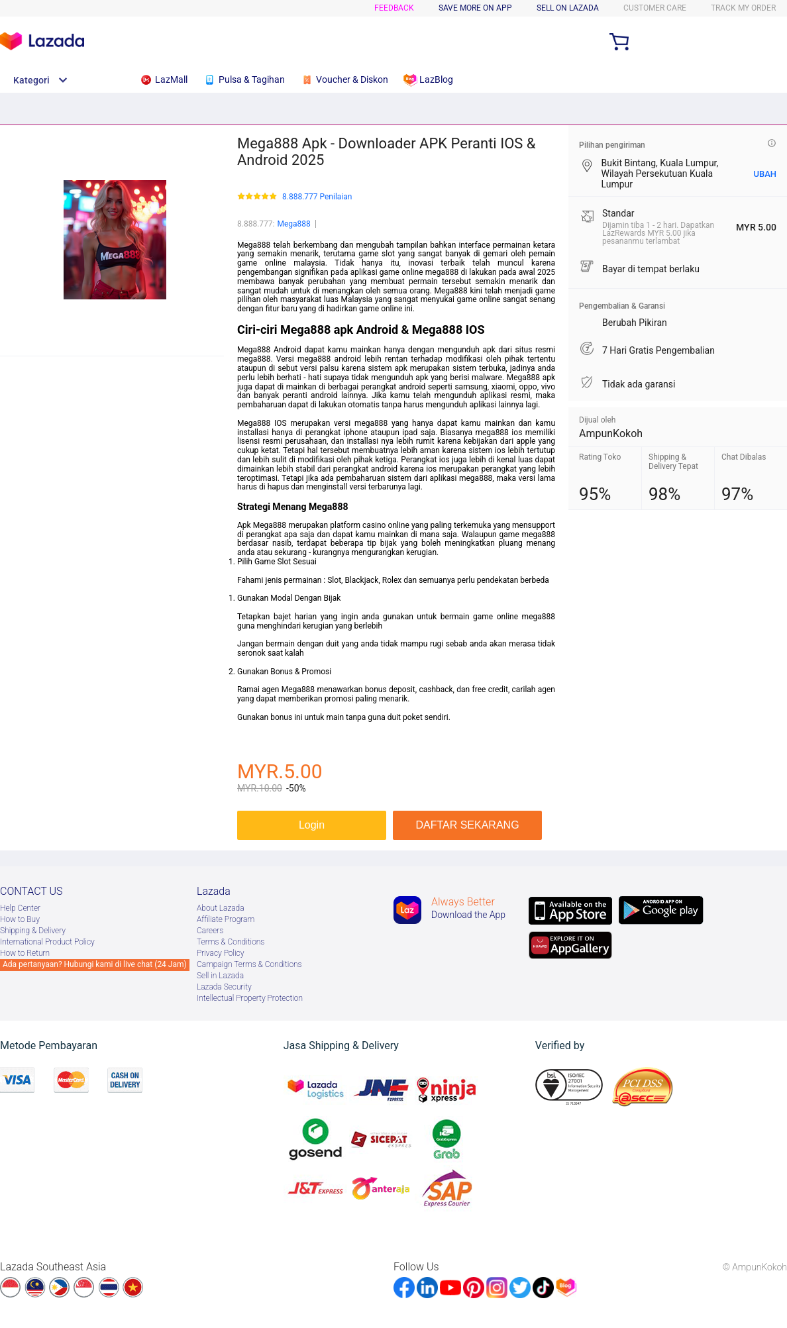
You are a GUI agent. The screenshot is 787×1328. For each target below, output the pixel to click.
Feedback (394, 8)
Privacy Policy (220, 953)
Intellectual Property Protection (250, 998)
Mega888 (293, 224)
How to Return (25, 953)
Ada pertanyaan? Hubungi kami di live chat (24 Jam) (95, 964)
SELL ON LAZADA (568, 8)
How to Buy (20, 919)
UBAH (764, 174)
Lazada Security (224, 987)
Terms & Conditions (230, 941)
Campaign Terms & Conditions (249, 964)
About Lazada (220, 908)
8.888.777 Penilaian (317, 197)
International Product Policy (47, 941)
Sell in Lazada (220, 975)
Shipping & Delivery (33, 930)
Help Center (20, 908)
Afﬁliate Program (225, 919)
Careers (210, 930)
